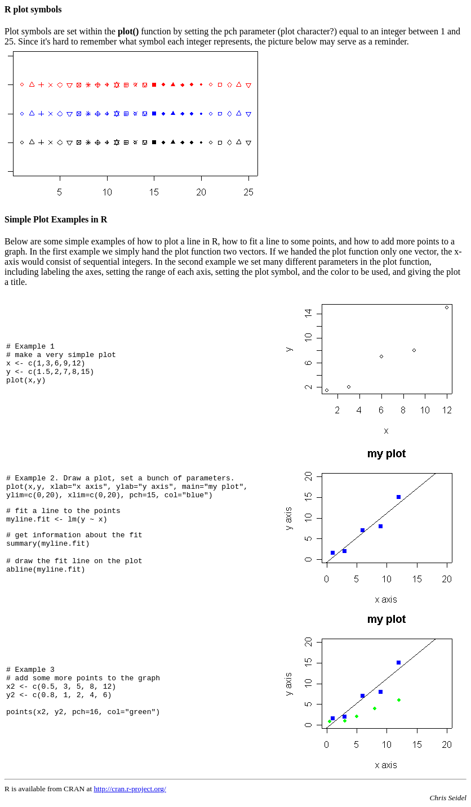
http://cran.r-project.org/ (130, 788)
